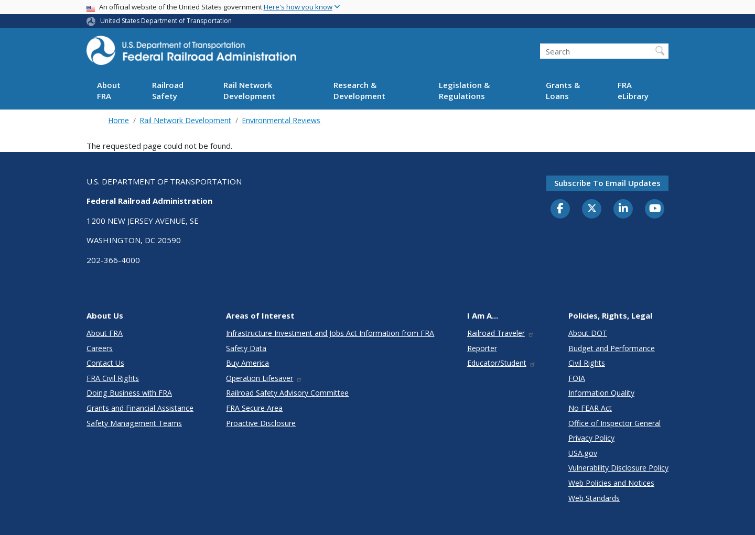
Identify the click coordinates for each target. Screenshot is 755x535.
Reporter (482, 348)
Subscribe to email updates (607, 183)
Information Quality (601, 393)
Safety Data (246, 348)
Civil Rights (586, 363)
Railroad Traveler (500, 333)
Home (118, 120)
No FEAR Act (590, 408)
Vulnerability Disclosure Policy (618, 468)
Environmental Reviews (281, 120)
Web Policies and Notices (611, 483)
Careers (100, 348)
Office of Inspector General (614, 423)
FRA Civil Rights (113, 378)
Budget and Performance (611, 348)
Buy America (247, 363)
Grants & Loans (563, 90)
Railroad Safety (168, 90)
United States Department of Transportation (166, 20)
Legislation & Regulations (464, 90)
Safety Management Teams (134, 423)
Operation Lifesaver (264, 378)
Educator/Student (501, 363)
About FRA (109, 90)
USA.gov (582, 453)
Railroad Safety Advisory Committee (287, 393)
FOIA (576, 378)
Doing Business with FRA (129, 393)
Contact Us (105, 363)
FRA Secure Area (254, 408)
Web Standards (594, 498)
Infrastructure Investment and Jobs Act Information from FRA (330, 333)
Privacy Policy (591, 438)
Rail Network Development (249, 90)
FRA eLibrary (633, 90)
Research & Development (359, 90)
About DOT (587, 333)
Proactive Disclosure (261, 423)
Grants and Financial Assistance (140, 408)
